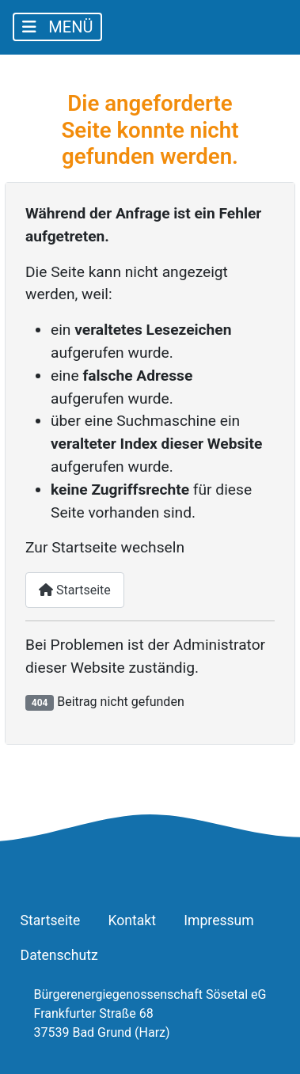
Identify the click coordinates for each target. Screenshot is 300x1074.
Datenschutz (59, 955)
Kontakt (132, 920)
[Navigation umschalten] (57, 27)
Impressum (219, 920)
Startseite (75, 590)
